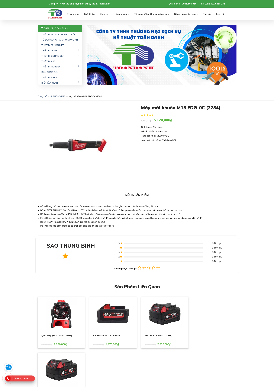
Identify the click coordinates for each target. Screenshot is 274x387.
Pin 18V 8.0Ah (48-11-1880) (106, 335)
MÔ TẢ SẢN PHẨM (137, 195)
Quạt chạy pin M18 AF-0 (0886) (56, 335)
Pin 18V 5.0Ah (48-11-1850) (207, 335)
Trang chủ (42, 96)
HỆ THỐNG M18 (57, 96)
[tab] (137, 195)
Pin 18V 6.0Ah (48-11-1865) (156, 335)
